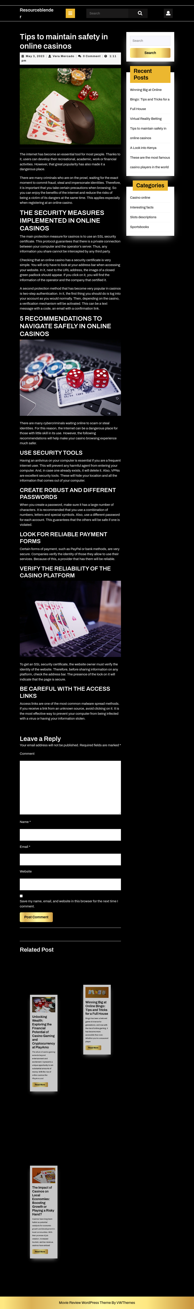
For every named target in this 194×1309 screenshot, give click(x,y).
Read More (42, 1068)
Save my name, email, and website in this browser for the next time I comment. (69, 903)
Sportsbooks (139, 227)
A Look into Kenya (143, 148)
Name (25, 822)
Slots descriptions (143, 217)
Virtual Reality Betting (146, 118)
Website (26, 871)
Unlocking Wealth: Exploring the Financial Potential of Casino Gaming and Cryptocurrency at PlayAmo (44, 1036)
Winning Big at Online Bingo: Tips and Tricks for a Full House (97, 1012)
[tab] (70, 13)
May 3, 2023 (35, 56)
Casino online (140, 197)
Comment (27, 753)
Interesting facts (142, 207)
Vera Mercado (63, 56)
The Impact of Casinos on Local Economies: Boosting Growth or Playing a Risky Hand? (43, 1205)
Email (25, 847)
